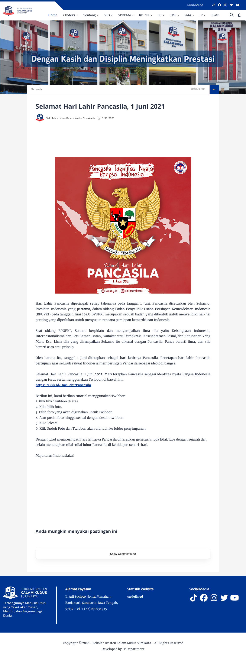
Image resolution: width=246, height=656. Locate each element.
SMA (187, 15)
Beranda (36, 89)
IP (201, 15)
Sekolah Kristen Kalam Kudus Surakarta (122, 643)
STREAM (124, 15)
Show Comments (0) (123, 553)
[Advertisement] (123, 140)
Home (52, 15)
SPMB (215, 15)
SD (160, 15)
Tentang (89, 15)
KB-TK (144, 15)
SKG (107, 15)
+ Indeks (68, 15)
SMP (173, 15)
